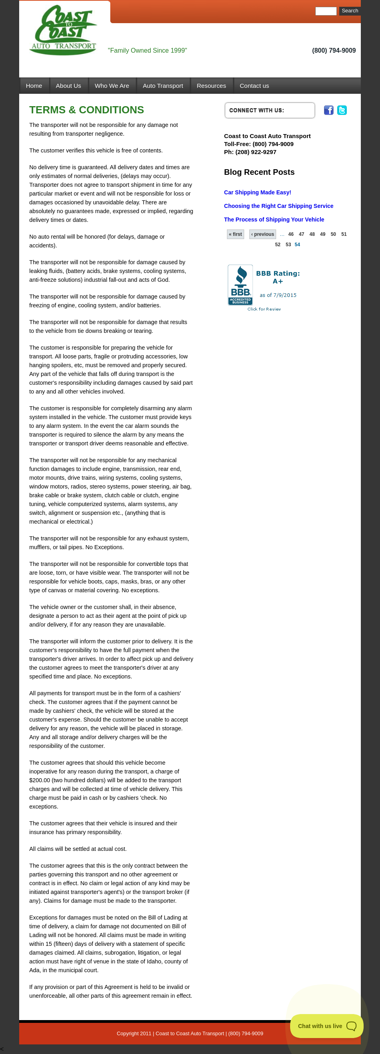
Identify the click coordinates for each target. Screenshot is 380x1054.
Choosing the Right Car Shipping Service (279, 206)
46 (290, 234)
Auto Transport (163, 85)
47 (301, 234)
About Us (68, 85)
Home (34, 85)
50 (333, 234)
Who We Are (112, 85)
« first (235, 234)
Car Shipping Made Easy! (257, 192)
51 (343, 234)
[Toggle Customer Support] (327, 1026)
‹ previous (262, 234)
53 (288, 244)
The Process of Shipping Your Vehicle (274, 219)
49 (322, 234)
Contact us (254, 85)
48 (312, 234)
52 (277, 244)
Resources (211, 85)
